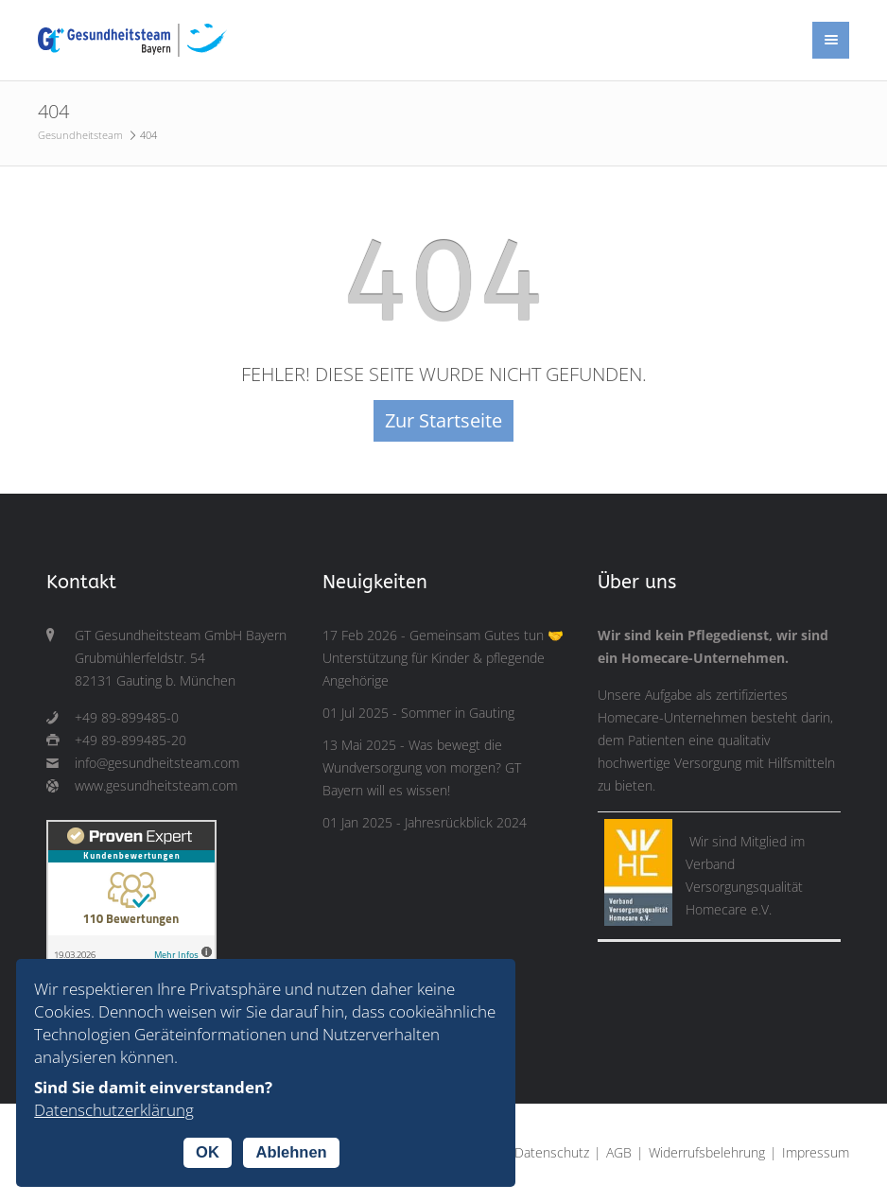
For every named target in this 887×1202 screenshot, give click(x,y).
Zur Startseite (443, 420)
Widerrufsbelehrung (707, 1152)
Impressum (815, 1152)
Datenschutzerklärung (114, 1110)
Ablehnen (290, 1151)
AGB (619, 1152)
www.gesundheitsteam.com (156, 785)
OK (207, 1151)
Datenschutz (551, 1152)
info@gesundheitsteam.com (157, 763)
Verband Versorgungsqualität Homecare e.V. (744, 887)
